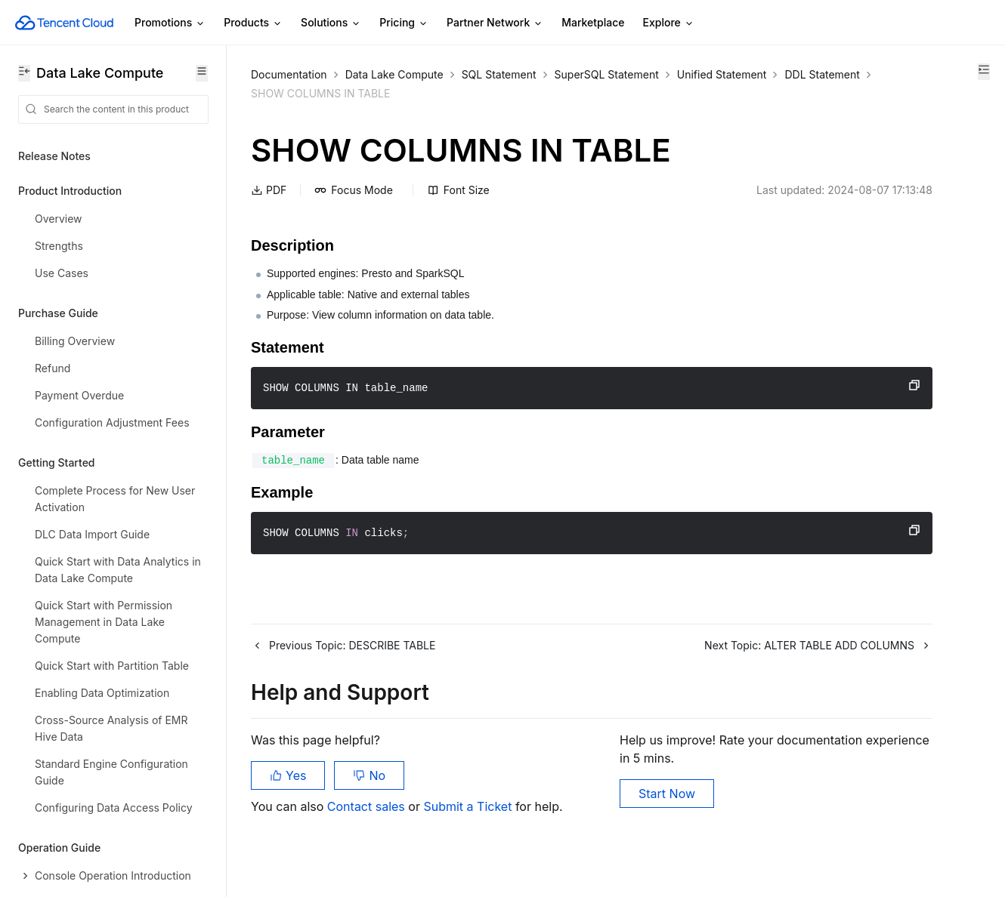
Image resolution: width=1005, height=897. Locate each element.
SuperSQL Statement (607, 74)
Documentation (289, 74)
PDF (268, 189)
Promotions (170, 23)
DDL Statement (396, 93)
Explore (668, 23)
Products (253, 23)
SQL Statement (499, 74)
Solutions (331, 23)
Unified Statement (296, 93)
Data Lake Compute (394, 74)
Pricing (403, 23)
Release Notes (54, 156)
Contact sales (367, 821)
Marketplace (592, 22)
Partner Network (495, 23)
